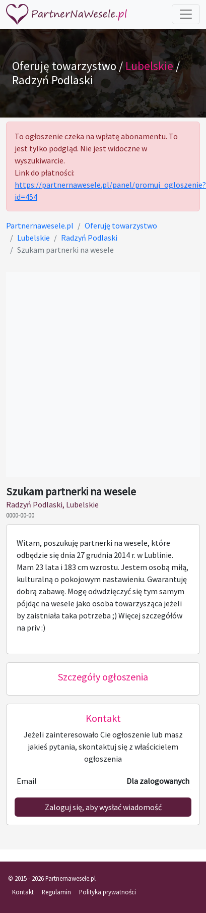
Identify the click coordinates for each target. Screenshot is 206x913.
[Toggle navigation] (186, 14)
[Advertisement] (94, 374)
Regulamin (56, 892)
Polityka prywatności (107, 892)
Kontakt (23, 892)
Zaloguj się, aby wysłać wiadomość (103, 807)
